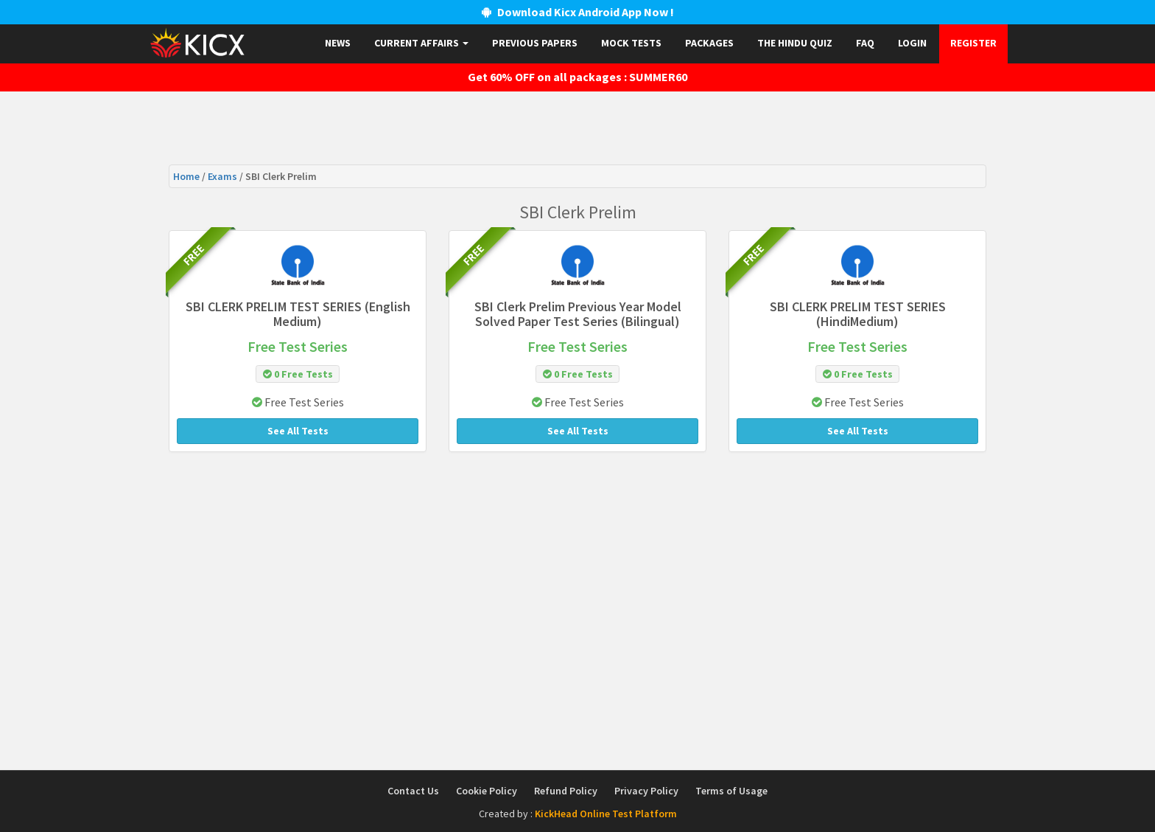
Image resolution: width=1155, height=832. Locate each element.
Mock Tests (631, 42)
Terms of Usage (731, 790)
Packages (709, 42)
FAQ (865, 42)
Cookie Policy (486, 790)
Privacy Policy (646, 790)
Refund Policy (565, 790)
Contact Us (413, 790)
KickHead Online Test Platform (606, 813)
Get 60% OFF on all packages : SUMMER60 (577, 76)
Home (187, 176)
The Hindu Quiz (794, 42)
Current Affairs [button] (421, 42)
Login (912, 42)
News (338, 42)
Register (973, 42)
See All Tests (298, 430)
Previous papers (535, 42)
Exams (223, 176)
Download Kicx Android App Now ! (578, 11)
